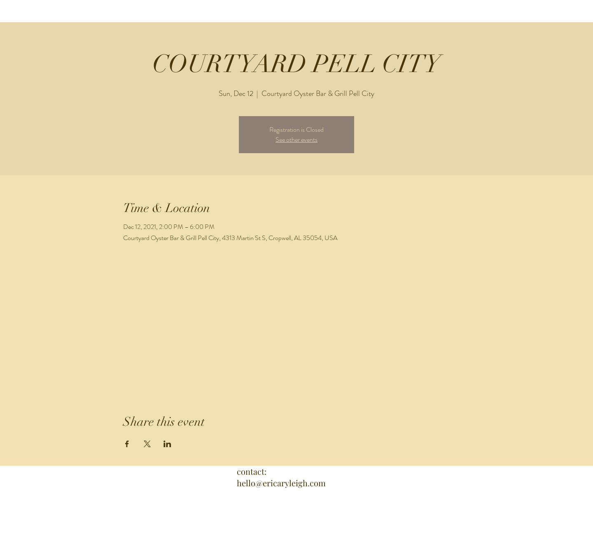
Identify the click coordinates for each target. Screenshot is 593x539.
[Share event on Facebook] (127, 444)
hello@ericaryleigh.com (281, 482)
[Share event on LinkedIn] (167, 444)
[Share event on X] (147, 444)
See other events (296, 139)
